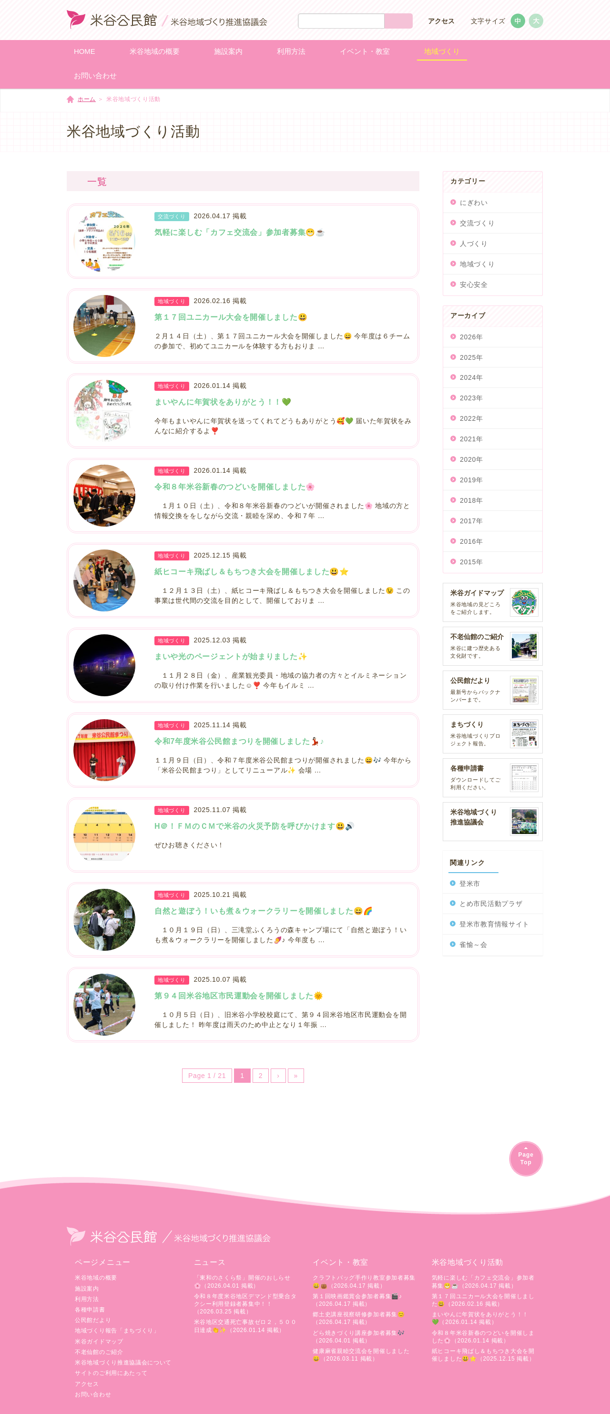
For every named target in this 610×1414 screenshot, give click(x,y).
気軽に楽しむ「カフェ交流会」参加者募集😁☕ (239, 232)
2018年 (471, 500)
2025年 (471, 357)
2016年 (471, 541)
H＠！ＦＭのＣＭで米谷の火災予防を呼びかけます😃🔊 (254, 826)
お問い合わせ (93, 1394)
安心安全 (474, 284)
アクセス (441, 21)
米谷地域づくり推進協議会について (123, 1362)
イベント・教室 (340, 1262)
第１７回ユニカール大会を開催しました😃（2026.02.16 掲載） (483, 1300)
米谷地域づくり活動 (467, 1262)
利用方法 (87, 1299)
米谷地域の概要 (96, 1277)
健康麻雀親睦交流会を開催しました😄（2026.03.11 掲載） (361, 1355)
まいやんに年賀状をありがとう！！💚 (223, 402)
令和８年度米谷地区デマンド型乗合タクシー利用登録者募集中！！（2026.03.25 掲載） (245, 1304)
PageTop (526, 1158)
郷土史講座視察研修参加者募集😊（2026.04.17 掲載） (359, 1318)
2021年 (471, 439)
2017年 (471, 521)
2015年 (471, 562)
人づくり (474, 243)
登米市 (469, 883)
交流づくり (477, 223)
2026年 (471, 337)
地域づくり (477, 264)
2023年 (471, 398)
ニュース (210, 1262)
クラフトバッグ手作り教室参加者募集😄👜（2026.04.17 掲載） (364, 1281)
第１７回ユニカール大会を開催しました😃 (230, 317)
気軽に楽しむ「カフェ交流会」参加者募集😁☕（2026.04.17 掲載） (483, 1281)
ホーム (87, 99)
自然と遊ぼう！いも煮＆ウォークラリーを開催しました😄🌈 (263, 911)
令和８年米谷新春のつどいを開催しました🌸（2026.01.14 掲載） (483, 1337)
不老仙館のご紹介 (99, 1352)
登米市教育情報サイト (494, 924)
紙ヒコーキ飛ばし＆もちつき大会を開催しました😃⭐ (251, 572)
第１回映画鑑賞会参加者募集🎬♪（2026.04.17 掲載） (357, 1300)
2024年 (471, 377)
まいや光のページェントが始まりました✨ (230, 656)
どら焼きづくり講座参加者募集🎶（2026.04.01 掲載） (359, 1337)
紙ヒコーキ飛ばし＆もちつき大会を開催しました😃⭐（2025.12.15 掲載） (483, 1355)
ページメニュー (103, 1262)
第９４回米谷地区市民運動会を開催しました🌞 (239, 996)
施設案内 (87, 1288)
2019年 (471, 480)
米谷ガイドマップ (99, 1341)
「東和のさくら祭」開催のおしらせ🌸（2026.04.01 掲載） (242, 1281)
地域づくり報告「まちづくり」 (117, 1330)
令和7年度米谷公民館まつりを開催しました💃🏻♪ (239, 741)
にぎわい (474, 202)
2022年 (471, 418)
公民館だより (93, 1320)
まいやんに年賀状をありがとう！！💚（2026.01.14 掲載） (480, 1318)
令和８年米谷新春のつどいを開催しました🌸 (234, 487)
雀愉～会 (473, 944)
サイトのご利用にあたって (111, 1373)
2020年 (471, 459)
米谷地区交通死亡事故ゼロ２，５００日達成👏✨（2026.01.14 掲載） (245, 1326)
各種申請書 (90, 1309)
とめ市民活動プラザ (490, 903)
